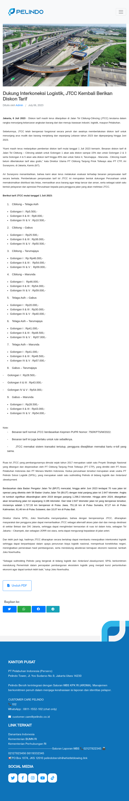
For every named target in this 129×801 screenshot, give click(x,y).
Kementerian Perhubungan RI (27, 744)
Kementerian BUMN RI (22, 739)
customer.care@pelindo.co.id (29, 717)
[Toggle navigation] (121, 12)
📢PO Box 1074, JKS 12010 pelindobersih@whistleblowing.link (47, 758)
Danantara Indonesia (21, 734)
